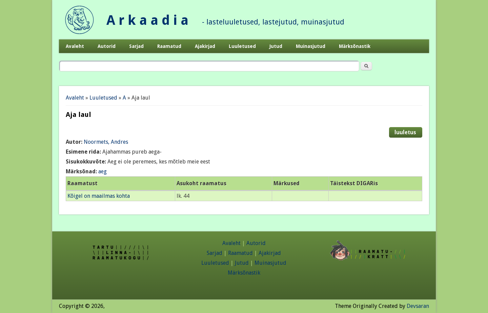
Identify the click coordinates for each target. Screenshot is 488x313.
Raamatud (169, 46)
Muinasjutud (310, 46)
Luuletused (242, 46)
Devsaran (418, 306)
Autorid (107, 46)
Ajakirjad (205, 46)
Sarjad (136, 46)
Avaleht (75, 46)
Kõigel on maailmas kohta (98, 196)
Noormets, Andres (106, 142)
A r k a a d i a (147, 20)
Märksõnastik (354, 46)
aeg (102, 171)
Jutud (275, 46)
